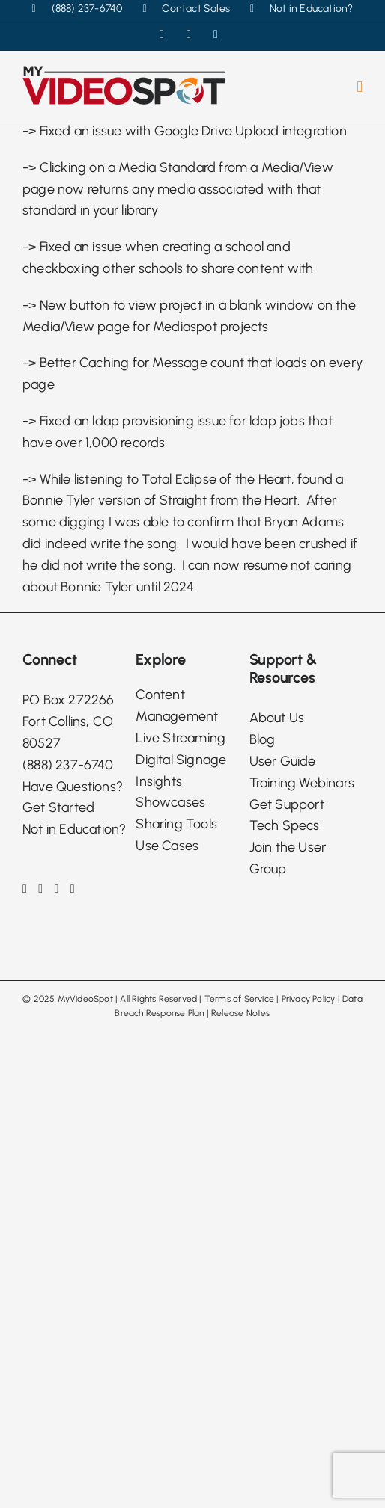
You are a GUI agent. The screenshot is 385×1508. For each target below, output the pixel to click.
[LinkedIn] (57, 889)
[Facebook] (24, 889)
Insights (159, 781)
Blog (262, 739)
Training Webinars (301, 783)
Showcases (170, 802)
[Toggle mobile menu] (360, 87)
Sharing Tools (176, 824)
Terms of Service (239, 999)
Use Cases (167, 845)
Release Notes (240, 1013)
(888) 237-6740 (67, 765)
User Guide (282, 761)
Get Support (286, 804)
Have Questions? (72, 786)
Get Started (58, 807)
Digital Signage (181, 759)
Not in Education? (74, 829)
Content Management (177, 705)
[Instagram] (40, 889)
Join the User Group (288, 858)
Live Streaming (180, 738)
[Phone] (72, 889)
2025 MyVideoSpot (73, 999)
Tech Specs (284, 825)
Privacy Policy (309, 999)
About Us (277, 718)
